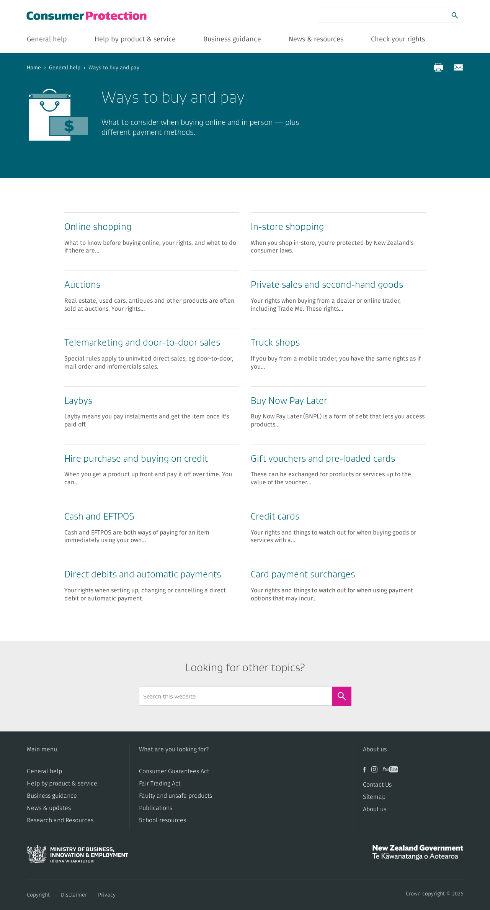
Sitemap (374, 797)
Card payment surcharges (303, 574)
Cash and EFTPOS (99, 516)
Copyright (38, 895)
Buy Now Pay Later (289, 400)
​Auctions (82, 284)
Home (34, 68)
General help (64, 68)
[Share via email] (458, 67)
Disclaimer (74, 895)
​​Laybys (78, 400)
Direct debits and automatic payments (142, 574)
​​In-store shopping (287, 226)
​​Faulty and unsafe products (175, 796)
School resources (162, 820)
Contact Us (377, 785)
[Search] (454, 15)
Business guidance (52, 796)
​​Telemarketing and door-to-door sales (142, 342)
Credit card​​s (275, 516)
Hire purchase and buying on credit (136, 458)
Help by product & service (62, 783)
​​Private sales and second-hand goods (327, 284)
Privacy (107, 895)
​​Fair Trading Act (159, 783)
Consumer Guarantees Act (174, 771)
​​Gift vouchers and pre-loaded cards (323, 458)
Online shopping (97, 226)
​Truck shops (275, 342)
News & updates (49, 808)
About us (374, 809)
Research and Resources (60, 820)
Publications (155, 808)
